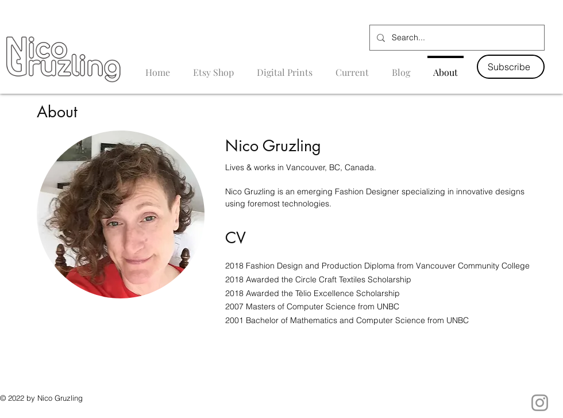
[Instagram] (540, 403)
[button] (511, 67)
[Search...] (456, 37)
